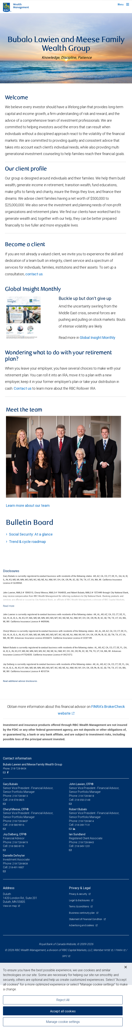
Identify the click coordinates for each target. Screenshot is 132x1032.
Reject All (62, 1000)
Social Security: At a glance (31, 581)
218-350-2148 (82, 847)
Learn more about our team (28, 552)
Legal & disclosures (79, 947)
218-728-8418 (86, 843)
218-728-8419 (20, 889)
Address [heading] (8, 935)
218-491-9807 (16, 914)
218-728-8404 (20, 910)
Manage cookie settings (63, 1022)
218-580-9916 (16, 872)
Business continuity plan (82, 960)
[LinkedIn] (74, 876)
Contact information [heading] (17, 805)
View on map (10, 953)
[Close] (125, 967)
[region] (66, 997)
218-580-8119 (16, 893)
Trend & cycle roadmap (27, 588)
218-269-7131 (82, 872)
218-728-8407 (20, 868)
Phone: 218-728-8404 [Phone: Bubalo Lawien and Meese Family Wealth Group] (14, 815)
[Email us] (4, 819)
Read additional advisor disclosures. (20, 728)
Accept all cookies (63, 1011)
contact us (34, 321)
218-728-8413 (20, 843)
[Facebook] (8, 819)
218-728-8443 (86, 889)
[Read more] (8, 652)
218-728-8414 (86, 868)
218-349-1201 (82, 893)
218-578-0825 (16, 847)
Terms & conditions (79, 953)
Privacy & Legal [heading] (80, 935)
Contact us (23, 435)
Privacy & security (78, 941)
